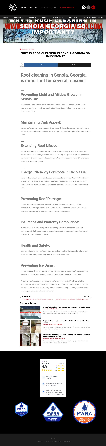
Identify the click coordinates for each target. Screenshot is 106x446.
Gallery (32, 17)
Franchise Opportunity (93, 17)
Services (18, 17)
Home (5, 17)
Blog (44, 17)
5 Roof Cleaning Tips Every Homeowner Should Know (67, 307)
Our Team (73, 17)
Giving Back (58, 17)
